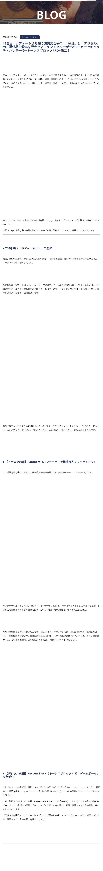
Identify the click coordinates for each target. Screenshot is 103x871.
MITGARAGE (48, 866)
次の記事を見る (90, 705)
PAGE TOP (90, 819)
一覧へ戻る (51, 697)
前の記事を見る (13, 688)
